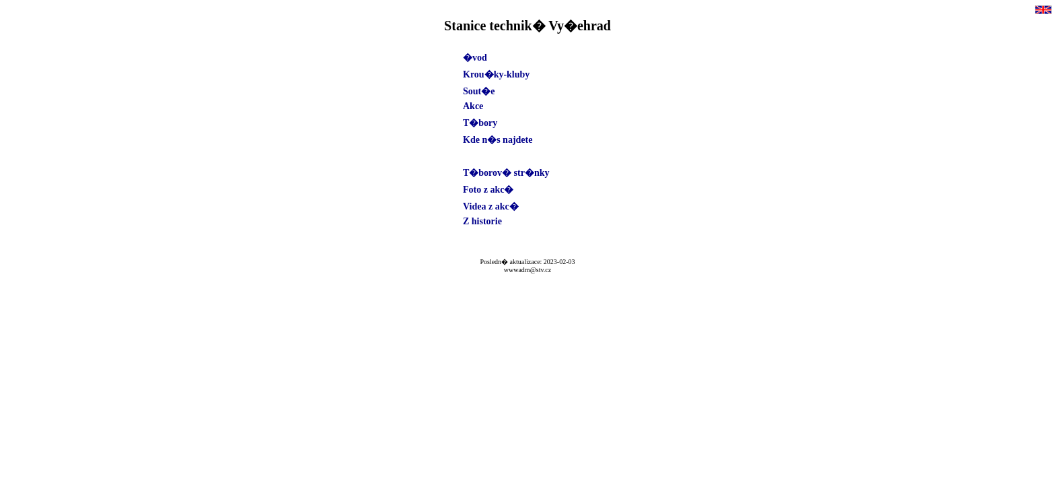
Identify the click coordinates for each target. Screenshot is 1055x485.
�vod (475, 58)
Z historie (482, 221)
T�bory (480, 123)
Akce (473, 106)
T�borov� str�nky (506, 173)
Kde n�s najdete (497, 140)
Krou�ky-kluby (496, 74)
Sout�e (479, 91)
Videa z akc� (491, 206)
